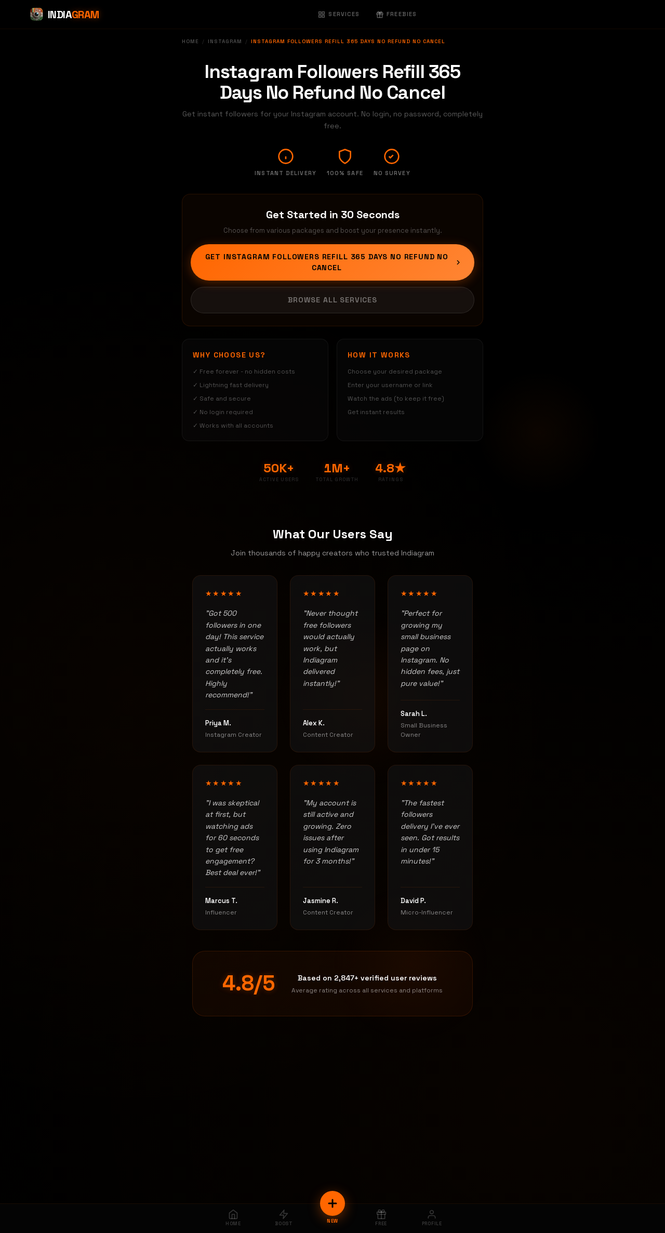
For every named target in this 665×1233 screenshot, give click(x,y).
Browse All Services (332, 299)
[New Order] (332, 1203)
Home (190, 41)
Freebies (396, 14)
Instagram (225, 41)
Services (339, 14)
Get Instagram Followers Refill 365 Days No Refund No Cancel (333, 262)
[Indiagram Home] (64, 14)
